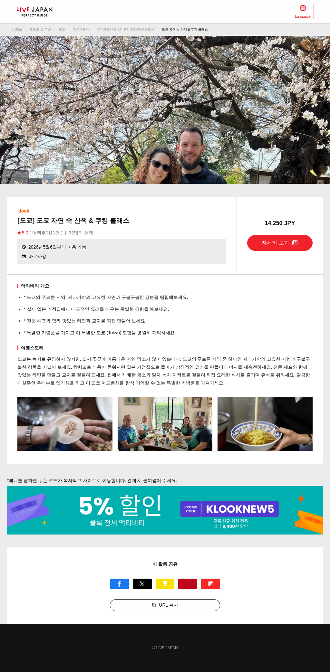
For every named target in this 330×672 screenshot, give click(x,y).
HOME (17, 29)
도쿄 (62, 29)
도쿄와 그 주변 (40, 29)
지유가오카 (81, 29)
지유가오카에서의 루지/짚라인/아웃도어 (125, 29)
